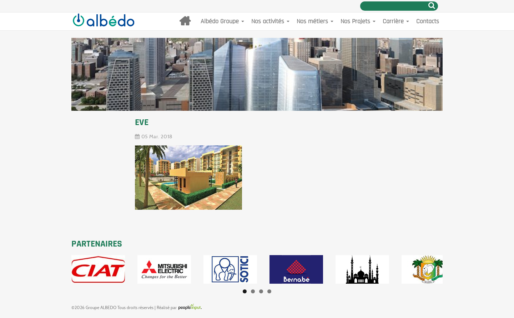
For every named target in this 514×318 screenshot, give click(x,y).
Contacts (427, 21)
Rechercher (431, 5)
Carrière (396, 21)
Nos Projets (358, 21)
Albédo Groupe (222, 21)
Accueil (185, 21)
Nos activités (270, 21)
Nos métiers (315, 21)
